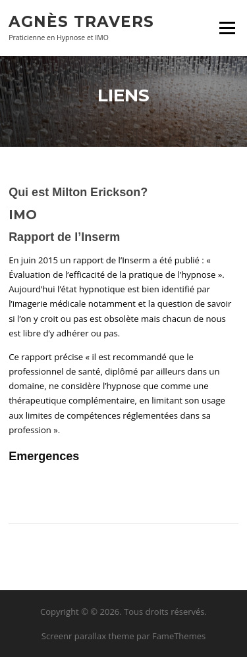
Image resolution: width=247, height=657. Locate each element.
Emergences (44, 456)
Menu (226, 28)
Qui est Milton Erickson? (78, 192)
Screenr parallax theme (87, 636)
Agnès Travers (81, 21)
